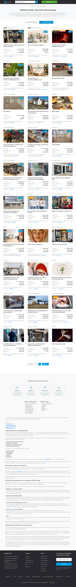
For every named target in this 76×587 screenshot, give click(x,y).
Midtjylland (43, 405)
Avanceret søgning (30, 22)
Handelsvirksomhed (29, 407)
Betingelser (7, 576)
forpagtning (47, 459)
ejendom (12, 509)
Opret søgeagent (36, 576)
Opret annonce (49, 2)
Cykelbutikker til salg (11, 425)
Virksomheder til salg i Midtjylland (11, 558)
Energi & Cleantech (29, 406)
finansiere (19, 471)
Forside (31, 6)
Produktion (27, 558)
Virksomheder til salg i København (11, 566)
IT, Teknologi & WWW (29, 410)
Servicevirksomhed (29, 411)
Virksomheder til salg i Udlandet (10, 568)
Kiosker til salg (9, 423)
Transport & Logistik (29, 412)
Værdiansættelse (44, 558)
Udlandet (43, 410)
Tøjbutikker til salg (10, 428)
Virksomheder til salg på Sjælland (10, 563)
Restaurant (27, 566)
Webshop (27, 556)
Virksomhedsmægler (45, 560)
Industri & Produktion (29, 409)
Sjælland (43, 407)
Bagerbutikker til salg (11, 426)
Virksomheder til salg (38, 6)
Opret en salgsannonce (48, 576)
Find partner (43, 566)
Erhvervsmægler (44, 562)
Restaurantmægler (44, 564)
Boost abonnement (44, 556)
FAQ (14, 576)
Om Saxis (20, 576)
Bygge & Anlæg (28, 405)
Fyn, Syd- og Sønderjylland (46, 403)
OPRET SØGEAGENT (46, 22)
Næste (45, 364)
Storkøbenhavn (44, 409)
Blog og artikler (59, 576)
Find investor (43, 570)
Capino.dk (68, 576)
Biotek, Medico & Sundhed (30, 403)
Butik (26, 564)
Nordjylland (43, 406)
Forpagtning (43, 568)
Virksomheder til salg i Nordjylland (11, 556)
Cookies (27, 576)
